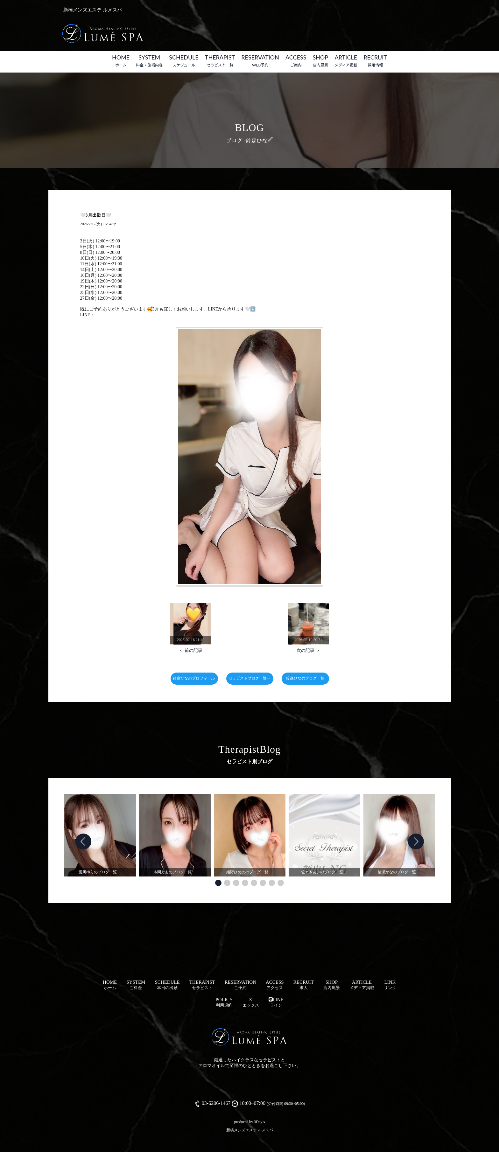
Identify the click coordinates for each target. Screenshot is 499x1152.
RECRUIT (375, 60)
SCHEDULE (184, 60)
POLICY (224, 1002)
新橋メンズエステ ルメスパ (249, 1130)
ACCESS (295, 60)
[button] (218, 883)
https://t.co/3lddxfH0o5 (115, 314)
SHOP (320, 60)
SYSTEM (149, 60)
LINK (390, 985)
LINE (276, 1002)
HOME (121, 60)
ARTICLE (345, 60)
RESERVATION (260, 60)
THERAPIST (220, 60)
